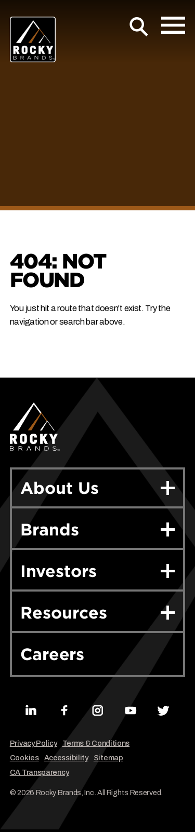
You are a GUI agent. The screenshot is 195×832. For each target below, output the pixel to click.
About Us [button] (97, 488)
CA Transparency (39, 772)
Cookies (24, 758)
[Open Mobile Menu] (173, 25)
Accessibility (66, 758)
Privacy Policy (33, 743)
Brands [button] (97, 529)
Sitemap (108, 758)
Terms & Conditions (96, 743)
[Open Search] (139, 27)
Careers (52, 654)
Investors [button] (97, 571)
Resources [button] (97, 612)
